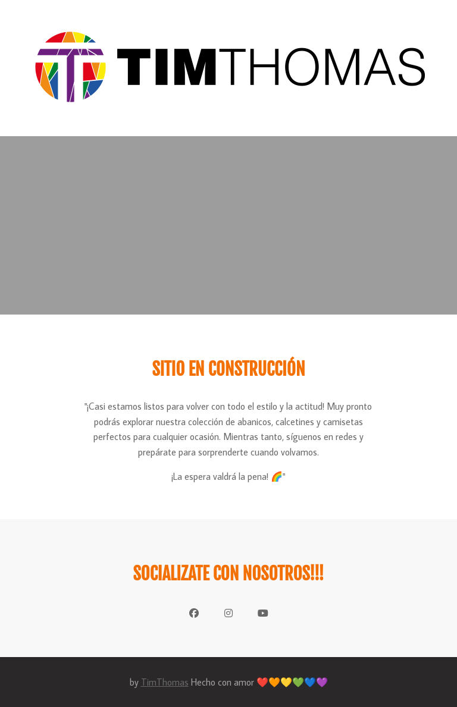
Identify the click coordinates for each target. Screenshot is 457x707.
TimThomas (165, 682)
